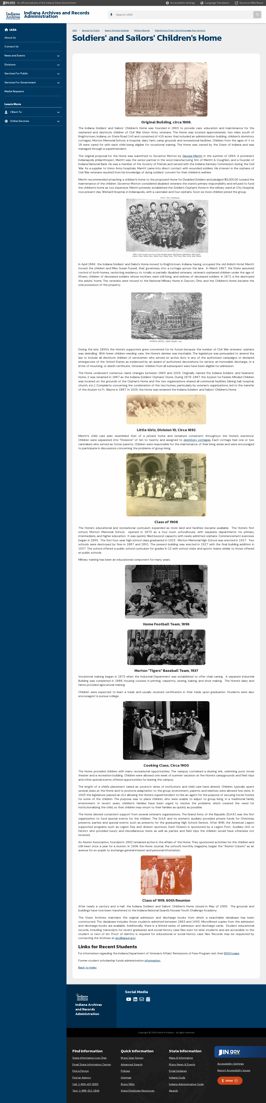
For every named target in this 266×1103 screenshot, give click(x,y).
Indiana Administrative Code (186, 1081)
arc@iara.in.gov (125, 935)
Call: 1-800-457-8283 (85, 1081)
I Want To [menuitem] (21, 108)
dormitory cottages (197, 437)
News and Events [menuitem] (15, 51)
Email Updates (178, 1068)
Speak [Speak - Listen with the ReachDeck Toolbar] (229, 1078)
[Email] (141, 996)
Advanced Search (132, 1061)
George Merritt (193, 153)
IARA (13, 27)
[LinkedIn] (135, 996)
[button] (180, 3)
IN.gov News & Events (182, 1061)
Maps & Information (181, 1055)
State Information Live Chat (89, 1055)
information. (153, 958)
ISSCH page (231, 951)
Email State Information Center (91, 1061)
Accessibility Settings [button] (230, 1061)
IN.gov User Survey (132, 1055)
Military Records (142, 27)
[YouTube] (128, 996)
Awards (173, 1088)
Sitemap (126, 1074)
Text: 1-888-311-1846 (85, 1088)
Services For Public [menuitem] (16, 69)
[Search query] (231, 13)
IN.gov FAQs (128, 1081)
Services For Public (91, 27)
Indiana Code (177, 1074)
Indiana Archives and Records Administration (71, 13)
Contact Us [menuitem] (11, 43)
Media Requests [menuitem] (14, 88)
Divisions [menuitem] (15, 60)
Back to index (87, 965)
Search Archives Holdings (117, 27)
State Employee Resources (137, 1088)
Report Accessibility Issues (233, 1067)
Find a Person (80, 1068)
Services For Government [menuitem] (20, 78)
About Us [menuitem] (10, 34)
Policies (125, 1068)
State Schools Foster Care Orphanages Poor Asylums (180, 27)
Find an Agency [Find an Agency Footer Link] (81, 1074)
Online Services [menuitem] (21, 117)
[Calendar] (148, 996)
